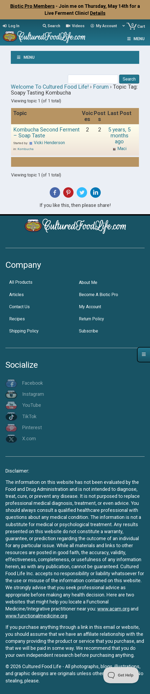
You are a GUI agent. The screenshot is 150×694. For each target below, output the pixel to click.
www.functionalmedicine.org (36, 616)
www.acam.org (113, 609)
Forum (101, 87)
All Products (20, 282)
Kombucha (26, 149)
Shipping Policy (24, 331)
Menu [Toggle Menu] (135, 39)
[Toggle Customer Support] (121, 675)
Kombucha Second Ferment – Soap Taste (46, 132)
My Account (90, 306)
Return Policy (91, 318)
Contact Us (19, 306)
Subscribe (88, 331)
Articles (16, 294)
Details (97, 13)
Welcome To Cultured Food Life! (50, 87)
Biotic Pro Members (32, 6)
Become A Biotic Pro (98, 294)
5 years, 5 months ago (119, 135)
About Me (88, 282)
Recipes (17, 318)
